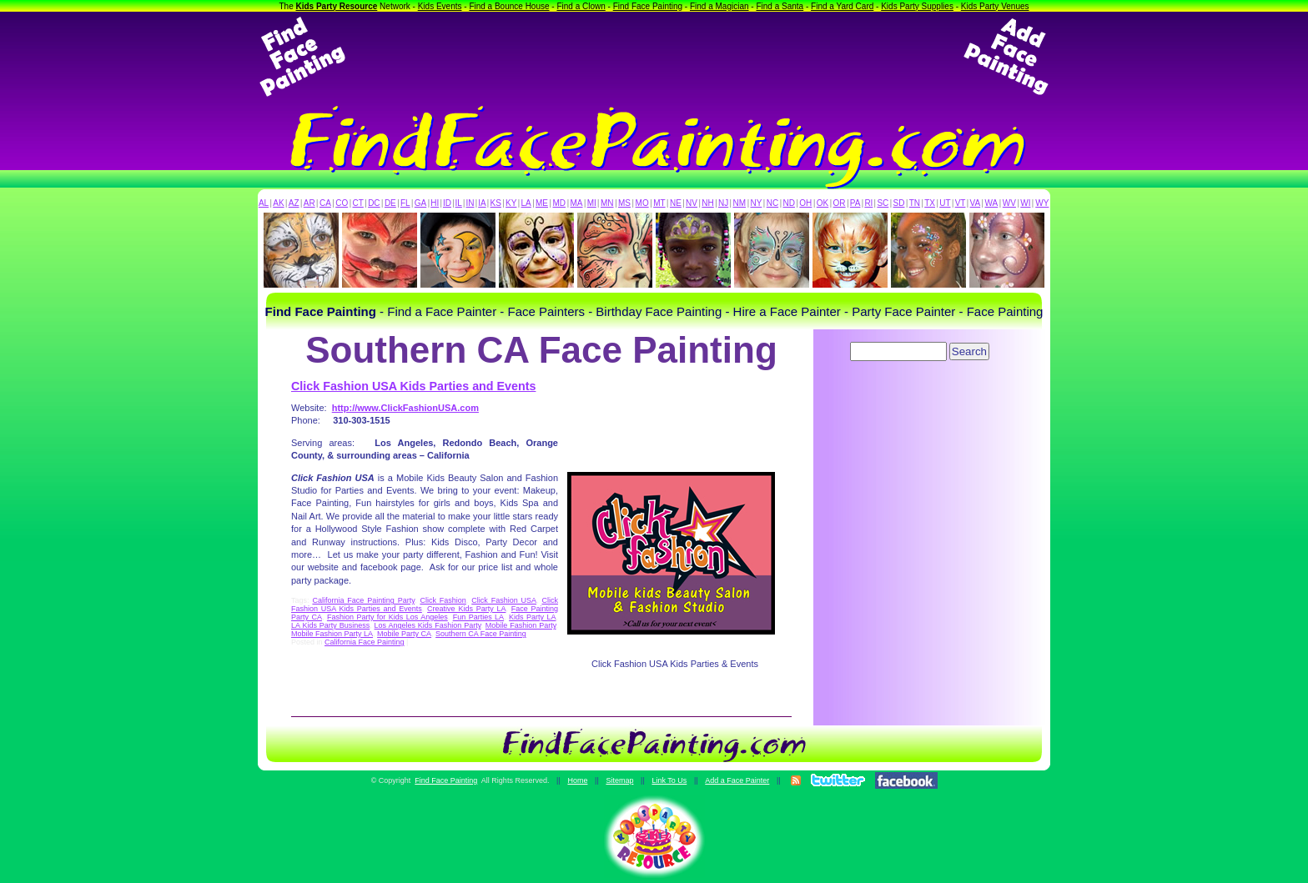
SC (882, 203)
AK (278, 203)
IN (469, 203)
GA (420, 203)
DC (374, 203)
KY (511, 203)
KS (495, 203)
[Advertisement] (654, 56)
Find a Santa (779, 6)
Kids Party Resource (337, 6)
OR (839, 203)
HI (434, 203)
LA (526, 203)
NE (676, 203)
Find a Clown (580, 6)
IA (481, 203)
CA (325, 203)
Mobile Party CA (404, 634)
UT (944, 203)
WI (1025, 203)
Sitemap (619, 780)
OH (805, 203)
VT (960, 203)
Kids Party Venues (995, 6)
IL (458, 203)
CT (358, 203)
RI (868, 203)
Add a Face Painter (737, 780)
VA (975, 203)
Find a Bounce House (509, 6)
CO (341, 203)
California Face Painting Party (363, 600)
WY (1042, 203)
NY (756, 203)
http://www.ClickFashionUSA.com (405, 408)
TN (914, 203)
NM (740, 203)
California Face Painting (364, 642)
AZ (294, 203)
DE (390, 203)
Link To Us (669, 780)
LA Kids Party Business (330, 625)
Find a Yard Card (842, 6)
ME (542, 203)
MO (642, 203)
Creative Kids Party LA (466, 609)
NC (772, 203)
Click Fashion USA (503, 600)
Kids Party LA (532, 617)
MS (624, 203)
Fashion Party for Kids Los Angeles (387, 617)
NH (707, 203)
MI (591, 203)
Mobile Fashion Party (520, 625)
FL (405, 203)
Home (577, 780)
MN (607, 203)
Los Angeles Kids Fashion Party (428, 625)
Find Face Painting (647, 6)
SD (899, 203)
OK (822, 203)
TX (929, 203)
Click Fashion (442, 600)
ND (789, 203)
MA (577, 203)
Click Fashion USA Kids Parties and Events (413, 386)
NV (691, 203)
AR (309, 203)
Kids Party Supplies (917, 6)
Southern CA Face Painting (480, 634)
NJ (723, 203)
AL (264, 203)
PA (855, 203)
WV (1009, 203)
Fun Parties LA (478, 617)
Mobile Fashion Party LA (332, 634)
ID (447, 203)
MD (559, 203)
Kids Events (440, 6)
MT (659, 203)
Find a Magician (719, 6)
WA (992, 203)
